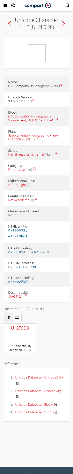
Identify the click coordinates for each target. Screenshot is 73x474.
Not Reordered (19, 200)
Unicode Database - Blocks (34, 404)
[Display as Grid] (8, 317)
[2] (33, 100)
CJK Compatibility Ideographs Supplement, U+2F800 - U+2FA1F (31, 118)
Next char (63, 24)
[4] (56, 153)
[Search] (67, 5)
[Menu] (5, 5)
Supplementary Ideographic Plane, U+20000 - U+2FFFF (33, 137)
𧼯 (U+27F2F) (16, 296)
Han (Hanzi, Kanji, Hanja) (26, 154)
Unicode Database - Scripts (34, 412)
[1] (61, 84)
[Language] (13, 5)
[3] (57, 119)
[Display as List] (17, 317)
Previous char (9, 24)
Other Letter (17, 169)
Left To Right (17, 184)
